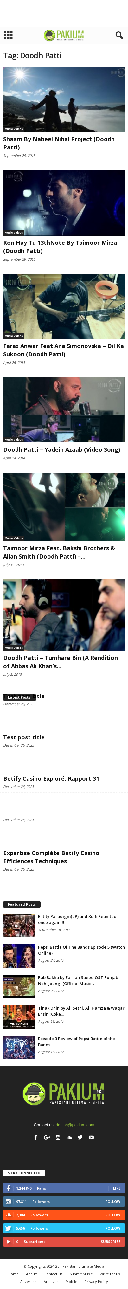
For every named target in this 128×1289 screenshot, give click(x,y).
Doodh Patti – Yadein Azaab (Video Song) (61, 449)
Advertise (28, 1281)
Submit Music (81, 1274)
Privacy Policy (96, 1281)
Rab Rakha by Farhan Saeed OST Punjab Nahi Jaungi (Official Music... (78, 980)
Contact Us (53, 1274)
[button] (118, 36)
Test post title (24, 737)
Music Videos (14, 129)
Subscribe (110, 1241)
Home (13, 1274)
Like (116, 1188)
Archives (51, 1281)
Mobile (71, 1281)
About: (31, 1274)
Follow (113, 1201)
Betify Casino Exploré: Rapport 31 (51, 778)
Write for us (110, 1274)
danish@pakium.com (75, 1124)
